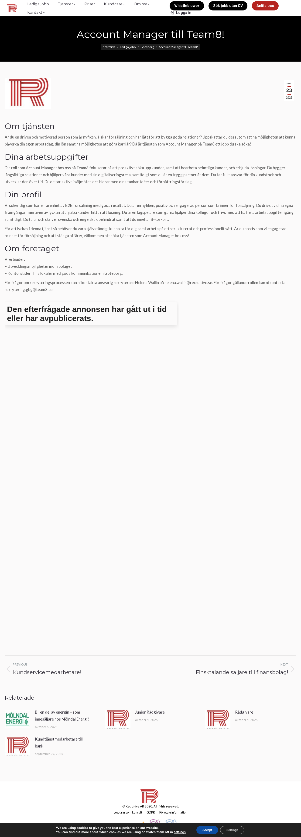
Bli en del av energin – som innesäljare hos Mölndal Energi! (62, 715)
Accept (206, 829)
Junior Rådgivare (150, 712)
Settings (233, 829)
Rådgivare (244, 712)
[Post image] (17, 719)
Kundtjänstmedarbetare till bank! (59, 742)
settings (177, 832)
